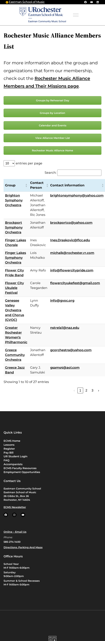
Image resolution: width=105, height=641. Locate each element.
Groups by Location (52, 113)
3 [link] (92, 390)
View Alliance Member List (52, 138)
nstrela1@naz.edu (64, 328)
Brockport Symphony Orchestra (14, 227)
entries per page (29, 163)
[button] (26, 185)
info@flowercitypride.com (71, 270)
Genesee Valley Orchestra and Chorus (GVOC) (14, 310)
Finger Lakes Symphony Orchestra (15, 257)
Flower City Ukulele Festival (14, 288)
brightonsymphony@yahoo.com (77, 195)
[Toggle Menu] (76, 15)
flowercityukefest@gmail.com (75, 283)
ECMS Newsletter (15, 507)
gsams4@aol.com (65, 368)
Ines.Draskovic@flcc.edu (70, 240)
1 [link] (80, 390)
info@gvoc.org (62, 301)
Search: (50, 173)
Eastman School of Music (27, 2)
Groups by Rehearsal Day (52, 100)
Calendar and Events (52, 125)
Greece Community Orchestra (15, 355)
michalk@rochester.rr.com (72, 253)
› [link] (98, 390)
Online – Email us (15, 531)
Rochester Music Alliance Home (52, 150)
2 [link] (86, 390)
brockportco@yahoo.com (71, 223)
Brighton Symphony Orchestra (14, 200)
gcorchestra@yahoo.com (71, 350)
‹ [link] (74, 390)
